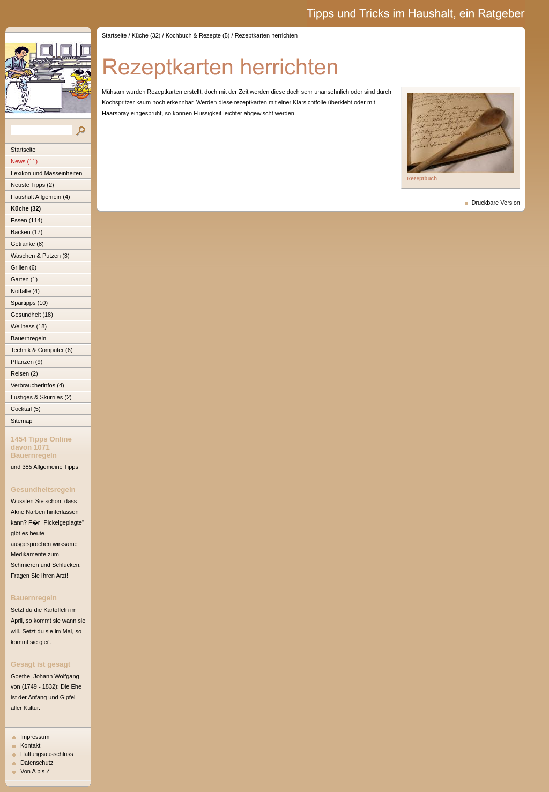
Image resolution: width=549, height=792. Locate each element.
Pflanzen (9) (26, 361)
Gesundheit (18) (32, 314)
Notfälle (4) (25, 291)
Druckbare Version (496, 202)
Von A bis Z (35, 771)
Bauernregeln (28, 338)
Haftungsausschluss (46, 754)
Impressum (34, 737)
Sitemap (21, 420)
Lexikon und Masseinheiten (46, 173)
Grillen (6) (23, 267)
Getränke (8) (27, 244)
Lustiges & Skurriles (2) (41, 397)
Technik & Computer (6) (42, 350)
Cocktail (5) (26, 409)
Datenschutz (36, 762)
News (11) (24, 161)
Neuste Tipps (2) (32, 185)
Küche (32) (26, 208)
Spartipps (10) (29, 303)
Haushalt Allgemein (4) (40, 196)
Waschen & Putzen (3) (40, 255)
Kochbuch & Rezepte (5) (198, 35)
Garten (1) (24, 279)
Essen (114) (26, 220)
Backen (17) (26, 232)
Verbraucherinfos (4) (37, 385)
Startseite (23, 149)
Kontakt (30, 745)
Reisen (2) (24, 373)
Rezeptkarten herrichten (266, 35)
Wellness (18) (29, 326)
